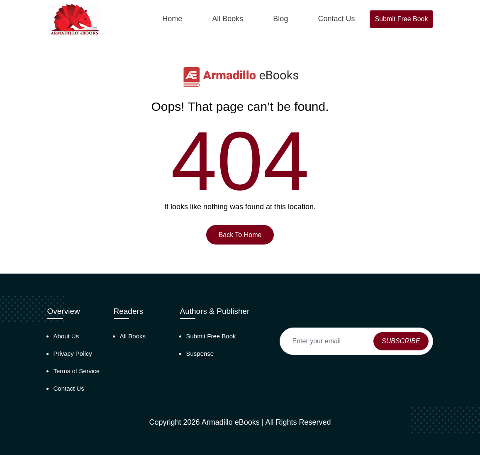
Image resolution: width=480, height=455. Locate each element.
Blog (280, 19)
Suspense (200, 353)
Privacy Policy (73, 353)
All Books (227, 19)
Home (172, 19)
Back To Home (240, 234)
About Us (66, 336)
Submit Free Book (401, 18)
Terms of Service (77, 370)
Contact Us (336, 19)
